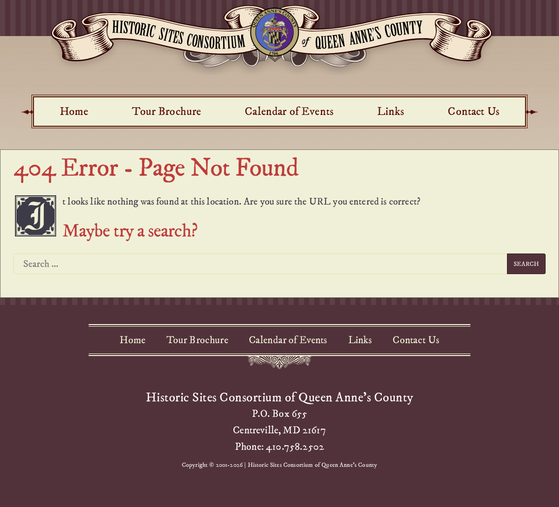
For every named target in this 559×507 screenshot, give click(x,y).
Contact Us (473, 111)
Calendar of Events (289, 111)
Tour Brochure (166, 111)
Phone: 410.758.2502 (279, 446)
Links (390, 111)
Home (74, 111)
